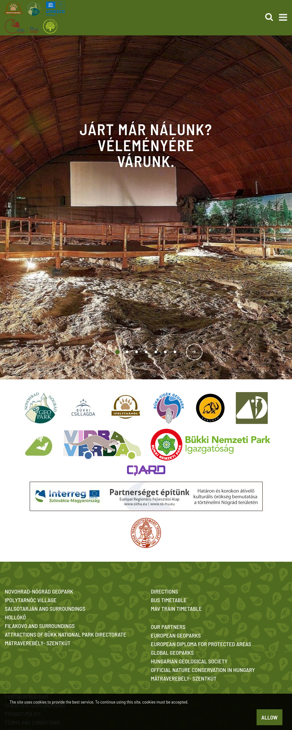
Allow (269, 717)
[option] (146, 207)
